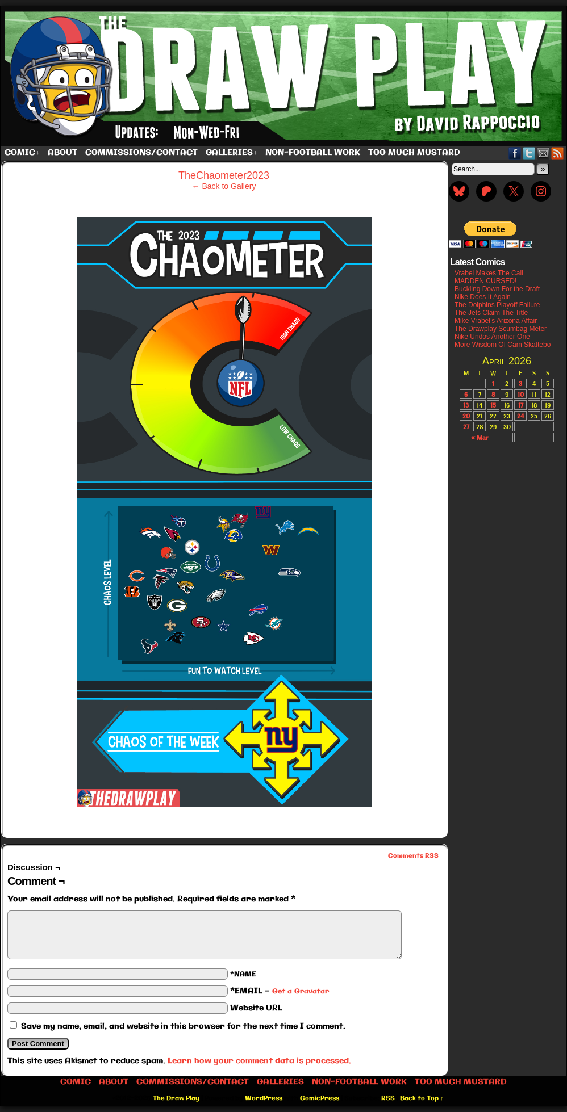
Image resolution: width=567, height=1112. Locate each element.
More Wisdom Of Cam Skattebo (503, 345)
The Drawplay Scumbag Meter (501, 329)
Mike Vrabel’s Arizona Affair (496, 321)
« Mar (479, 437)
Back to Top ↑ (422, 1098)
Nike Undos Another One (492, 337)
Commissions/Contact (141, 152)
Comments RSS (413, 856)
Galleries (231, 153)
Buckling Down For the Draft (497, 289)
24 (520, 416)
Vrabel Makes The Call (489, 273)
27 (466, 426)
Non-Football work (312, 152)
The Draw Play (176, 1098)
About (62, 152)
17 (520, 405)
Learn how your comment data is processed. (259, 1061)
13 (466, 405)
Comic (22, 153)
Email (543, 153)
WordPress (263, 1098)
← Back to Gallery (224, 186)
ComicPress (319, 1098)
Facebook (515, 153)
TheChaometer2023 (223, 175)
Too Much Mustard (414, 152)
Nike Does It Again (483, 297)
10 (521, 394)
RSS (558, 153)
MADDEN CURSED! (485, 281)
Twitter (529, 153)
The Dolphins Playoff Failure (497, 305)
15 (493, 405)
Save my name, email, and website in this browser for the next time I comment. (183, 1026)
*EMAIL (279, 991)
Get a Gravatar (300, 991)
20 (466, 416)
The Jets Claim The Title (491, 313)
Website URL (256, 1008)
